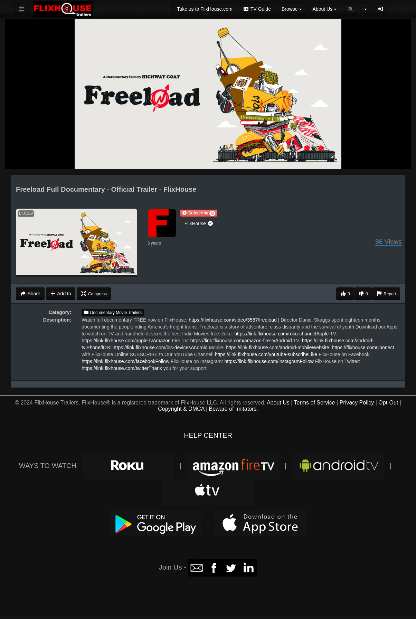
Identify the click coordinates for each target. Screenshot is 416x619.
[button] (198, 213)
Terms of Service (314, 403)
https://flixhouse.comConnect (363, 347)
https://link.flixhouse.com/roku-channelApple (281, 333)
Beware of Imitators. (233, 409)
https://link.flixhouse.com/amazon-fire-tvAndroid (241, 340)
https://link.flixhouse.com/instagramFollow (269, 361)
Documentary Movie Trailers (113, 312)
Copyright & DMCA (181, 409)
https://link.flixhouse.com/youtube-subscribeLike (266, 354)
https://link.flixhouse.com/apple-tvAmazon (126, 340)
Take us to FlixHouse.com (204, 9)
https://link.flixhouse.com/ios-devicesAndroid (160, 347)
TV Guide (257, 9)
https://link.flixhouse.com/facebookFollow (125, 361)
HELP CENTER (208, 435)
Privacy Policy (357, 403)
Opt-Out (388, 403)
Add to (60, 293)
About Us (278, 403)
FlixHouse (199, 223)
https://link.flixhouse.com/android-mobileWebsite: (278, 347)
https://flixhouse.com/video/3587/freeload (233, 320)
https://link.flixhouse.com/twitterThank (122, 368)
